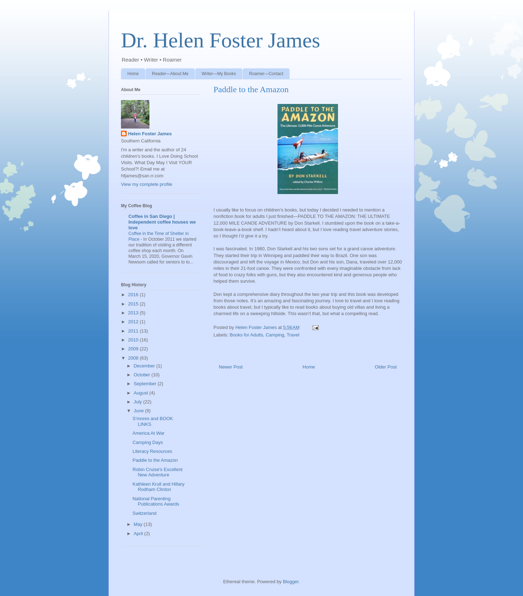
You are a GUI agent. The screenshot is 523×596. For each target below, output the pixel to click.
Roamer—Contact (266, 73)
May (139, 524)
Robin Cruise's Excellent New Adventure (157, 472)
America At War (148, 433)
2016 (134, 294)
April (139, 533)
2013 (134, 312)
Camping (275, 335)
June (139, 410)
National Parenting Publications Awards (155, 501)
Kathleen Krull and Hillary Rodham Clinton (158, 486)
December (145, 365)
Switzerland (144, 513)
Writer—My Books (219, 73)
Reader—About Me (170, 73)
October (143, 374)
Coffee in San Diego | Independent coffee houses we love (162, 222)
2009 (134, 348)
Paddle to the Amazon (155, 460)
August (141, 393)
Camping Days (147, 442)
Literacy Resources (152, 451)
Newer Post (231, 367)
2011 (134, 331)
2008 (134, 358)
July (138, 401)
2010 (134, 340)
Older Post (386, 367)
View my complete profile (146, 184)
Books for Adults (246, 335)
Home (133, 73)
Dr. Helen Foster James (220, 40)
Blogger (291, 581)
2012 (134, 321)
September (146, 383)
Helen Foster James (150, 133)
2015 (134, 304)
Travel (293, 335)
